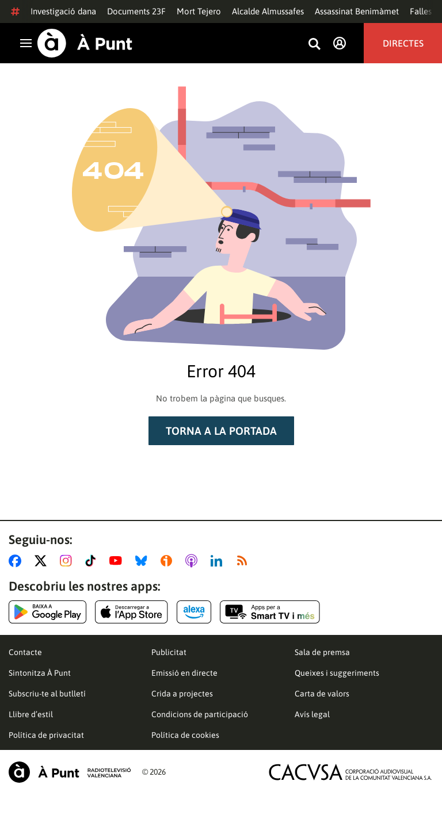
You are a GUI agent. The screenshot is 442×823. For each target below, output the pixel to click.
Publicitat (168, 652)
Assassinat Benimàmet (357, 11)
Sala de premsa (322, 652)
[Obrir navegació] (26, 43)
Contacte (25, 652)
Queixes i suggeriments (337, 672)
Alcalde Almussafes (268, 11)
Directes (403, 43)
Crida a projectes (182, 693)
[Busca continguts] (314, 44)
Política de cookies (185, 735)
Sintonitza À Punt (40, 672)
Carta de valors (322, 693)
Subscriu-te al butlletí (47, 693)
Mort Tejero (199, 11)
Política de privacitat (46, 735)
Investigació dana (63, 11)
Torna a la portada (221, 430)
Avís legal (312, 714)
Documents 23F (136, 11)
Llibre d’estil (31, 714)
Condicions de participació (199, 714)
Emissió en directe (184, 672)
